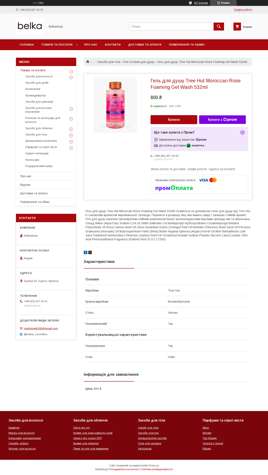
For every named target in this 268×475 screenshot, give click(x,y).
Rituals (207, 448)
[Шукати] (219, 27)
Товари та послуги (56, 44)
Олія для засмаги (149, 443)
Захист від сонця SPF (87, 438)
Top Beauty (210, 438)
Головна (27, 44)
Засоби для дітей (36, 82)
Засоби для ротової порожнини (38, 109)
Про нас (90, 44)
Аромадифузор (35, 95)
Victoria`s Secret (213, 443)
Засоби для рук (148, 432)
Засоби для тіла (109, 62)
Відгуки (25, 184)
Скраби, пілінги (18, 443)
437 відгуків (201, 2)
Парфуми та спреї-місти (41, 147)
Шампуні (14, 427)
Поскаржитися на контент (124, 469)
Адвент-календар (37, 153)
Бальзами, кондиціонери (25, 438)
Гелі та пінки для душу (138, 62)
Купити (174, 119)
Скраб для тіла (148, 427)
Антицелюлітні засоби (152, 438)
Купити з (222, 120)
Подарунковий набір (38, 166)
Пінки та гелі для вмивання (90, 448)
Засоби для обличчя (38, 128)
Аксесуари (32, 159)
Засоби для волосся (39, 76)
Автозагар (145, 448)
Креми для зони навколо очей (92, 432)
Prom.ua (154, 465)
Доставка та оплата (144, 44)
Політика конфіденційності (157, 469)
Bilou (206, 427)
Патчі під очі (81, 427)
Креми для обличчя (86, 443)
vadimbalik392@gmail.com (41, 328)
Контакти (113, 44)
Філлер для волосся (22, 448)
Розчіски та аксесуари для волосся (42, 119)
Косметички (32, 88)
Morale (207, 432)
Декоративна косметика (41, 140)
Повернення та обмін (186, 44)
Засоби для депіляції (39, 101)
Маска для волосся (22, 432)
